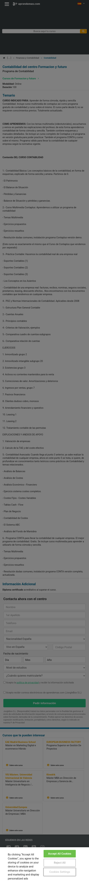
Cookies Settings (59, 871)
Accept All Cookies (59, 853)
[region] (44, 866)
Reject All (60, 862)
